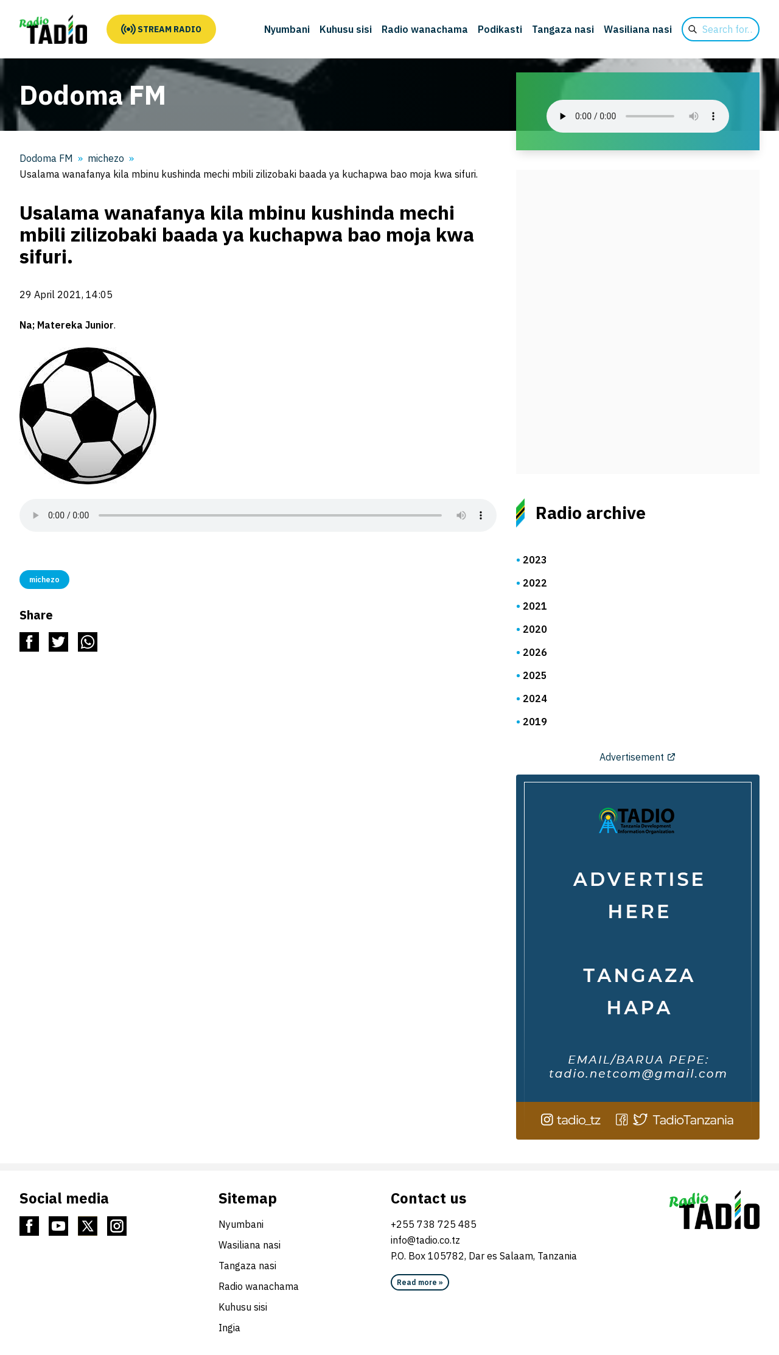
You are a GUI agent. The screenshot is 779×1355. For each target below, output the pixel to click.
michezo (106, 158)
